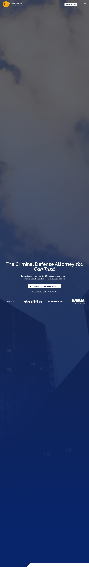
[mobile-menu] (83, 4)
